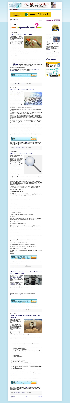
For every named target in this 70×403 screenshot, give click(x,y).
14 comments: (23, 83)
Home (11, 9)
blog (27, 78)
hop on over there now (18, 95)
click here (14, 373)
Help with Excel (16, 9)
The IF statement (16, 64)
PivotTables (15, 62)
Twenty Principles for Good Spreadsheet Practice (16, 277)
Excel (13, 148)
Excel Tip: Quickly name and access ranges (22, 89)
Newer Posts (13, 396)
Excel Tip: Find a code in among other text (21, 153)
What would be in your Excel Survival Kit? (21, 34)
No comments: (23, 147)
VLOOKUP (14, 58)
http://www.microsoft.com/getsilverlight (16, 294)
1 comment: (22, 309)
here (49, 49)
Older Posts (40, 396)
